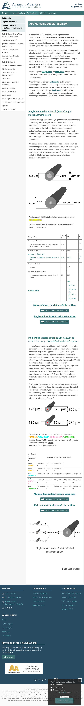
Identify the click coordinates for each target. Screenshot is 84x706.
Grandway (72, 597)
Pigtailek (5, 106)
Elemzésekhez (58, 687)
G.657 (68, 281)
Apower (65, 597)
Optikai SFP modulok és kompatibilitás (10, 57)
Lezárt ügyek (7, 628)
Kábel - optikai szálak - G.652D (13, 99)
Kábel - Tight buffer (9, 92)
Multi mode (59, 72)
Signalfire (71, 605)
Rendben (64, 697)
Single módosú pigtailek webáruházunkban (54, 305)
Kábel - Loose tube (8, 88)
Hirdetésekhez (58, 690)
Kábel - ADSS (6, 95)
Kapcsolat (52, 13)
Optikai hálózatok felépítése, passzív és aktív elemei (12, 28)
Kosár (4, 620)
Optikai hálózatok (9, 21)
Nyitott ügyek (7, 624)
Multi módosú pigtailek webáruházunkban (54, 494)
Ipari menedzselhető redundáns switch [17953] (13, 45)
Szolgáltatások (19, 13)
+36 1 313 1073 (10, 593)
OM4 (29, 479)
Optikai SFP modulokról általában (10, 51)
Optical (64, 605)
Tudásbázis (32, 13)
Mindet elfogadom (64, 701)
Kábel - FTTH (6, 79)
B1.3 (62, 257)
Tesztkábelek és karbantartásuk (13, 102)
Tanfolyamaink (38, 605)
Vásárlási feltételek (40, 593)
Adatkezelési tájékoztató (42, 597)
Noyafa (64, 609)
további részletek (64, 692)
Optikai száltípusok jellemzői (13, 66)
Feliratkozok (8, 657)
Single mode (47, 72)
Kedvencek (6, 632)
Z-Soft (71, 609)
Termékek (6, 13)
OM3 (29, 474)
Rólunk (42, 13)
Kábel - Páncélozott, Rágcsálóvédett (9, 74)
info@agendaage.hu (13, 597)
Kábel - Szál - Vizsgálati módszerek (10, 83)
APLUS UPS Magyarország (72, 593)
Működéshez (57, 685)
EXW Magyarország (69, 601)
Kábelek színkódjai (8, 69)
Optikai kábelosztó (8, 62)
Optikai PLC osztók (8, 109)
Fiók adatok (6, 636)
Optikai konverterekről (9, 40)
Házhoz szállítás (39, 601)
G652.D (69, 257)
